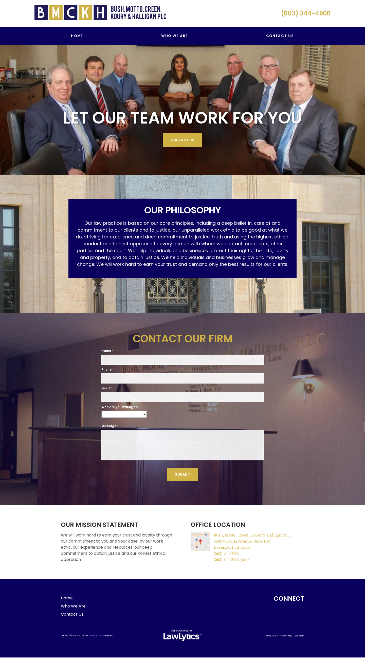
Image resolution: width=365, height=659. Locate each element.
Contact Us (280, 35)
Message (110, 426)
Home (77, 35)
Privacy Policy (286, 637)
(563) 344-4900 (306, 13)
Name (107, 351)
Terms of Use (271, 637)
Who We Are (174, 35)
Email (107, 388)
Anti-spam (299, 637)
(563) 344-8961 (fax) (231, 561)
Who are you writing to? (120, 407)
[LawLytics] (182, 637)
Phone (107, 369)
